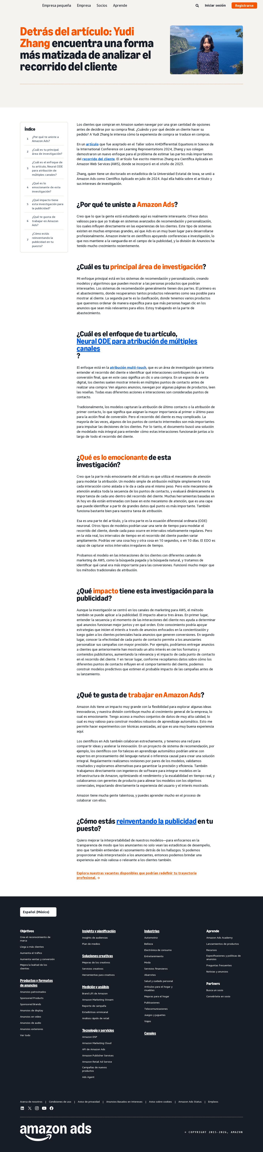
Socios (102, 5)
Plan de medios (91, 943)
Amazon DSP (89, 1036)
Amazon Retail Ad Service (97, 1061)
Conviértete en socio (218, 996)
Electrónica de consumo (158, 949)
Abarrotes (150, 974)
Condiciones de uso (60, 1101)
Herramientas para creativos (98, 974)
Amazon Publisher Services (98, 1055)
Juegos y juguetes (154, 1014)
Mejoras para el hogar (156, 996)
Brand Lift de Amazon (95, 993)
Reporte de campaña (94, 1005)
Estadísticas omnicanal (95, 1012)
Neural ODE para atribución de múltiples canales (137, 344)
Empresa (84, 5)
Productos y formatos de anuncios (36, 982)
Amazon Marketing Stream (97, 999)
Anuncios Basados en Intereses (124, 1101)
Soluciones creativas (97, 956)
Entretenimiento (153, 956)
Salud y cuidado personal (158, 981)
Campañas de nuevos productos (94, 1069)
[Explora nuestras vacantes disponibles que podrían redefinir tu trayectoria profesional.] (146, 876)
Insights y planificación (99, 931)
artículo (92, 144)
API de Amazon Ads (93, 1049)
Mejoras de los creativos (96, 962)
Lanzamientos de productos (222, 943)
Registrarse (244, 5)
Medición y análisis (95, 987)
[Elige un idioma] (38, 912)
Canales (150, 1033)
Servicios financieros (156, 968)
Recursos (211, 949)
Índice (30, 129)
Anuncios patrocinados (33, 991)
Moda (147, 962)
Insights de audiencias (95, 937)
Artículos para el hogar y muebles (158, 988)
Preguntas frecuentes (219, 965)
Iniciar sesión (215, 5)
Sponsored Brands (30, 1004)
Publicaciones (152, 1002)
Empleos (213, 1101)
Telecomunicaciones (156, 1008)
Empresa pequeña (56, 5)
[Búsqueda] (197, 6)
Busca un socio (214, 990)
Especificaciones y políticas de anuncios (223, 957)
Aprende (120, 5)
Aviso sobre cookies (160, 1101)
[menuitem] (38, 1004)
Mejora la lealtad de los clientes (33, 966)
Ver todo (25, 1035)
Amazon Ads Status (190, 1101)
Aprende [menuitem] (212, 931)
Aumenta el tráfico (31, 952)
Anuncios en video (30, 1016)
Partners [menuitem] (213, 983)
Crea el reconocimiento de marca (35, 938)
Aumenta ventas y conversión (37, 959)
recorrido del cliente (98, 159)
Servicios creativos (92, 968)
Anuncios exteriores (31, 1028)
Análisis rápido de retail (95, 1018)
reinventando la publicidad (157, 821)
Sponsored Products (31, 997)
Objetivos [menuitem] (27, 931)
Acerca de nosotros (31, 1101)
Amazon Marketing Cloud (96, 1043)
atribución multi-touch (128, 367)
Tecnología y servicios (98, 1030)
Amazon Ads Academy (219, 937)
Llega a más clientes (32, 946)
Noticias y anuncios (217, 971)
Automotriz (151, 937)
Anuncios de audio (30, 1022)
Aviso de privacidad (89, 1101)
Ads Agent (88, 1076)
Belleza (148, 943)
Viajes (147, 1021)
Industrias (151, 931)
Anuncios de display (31, 1010)
